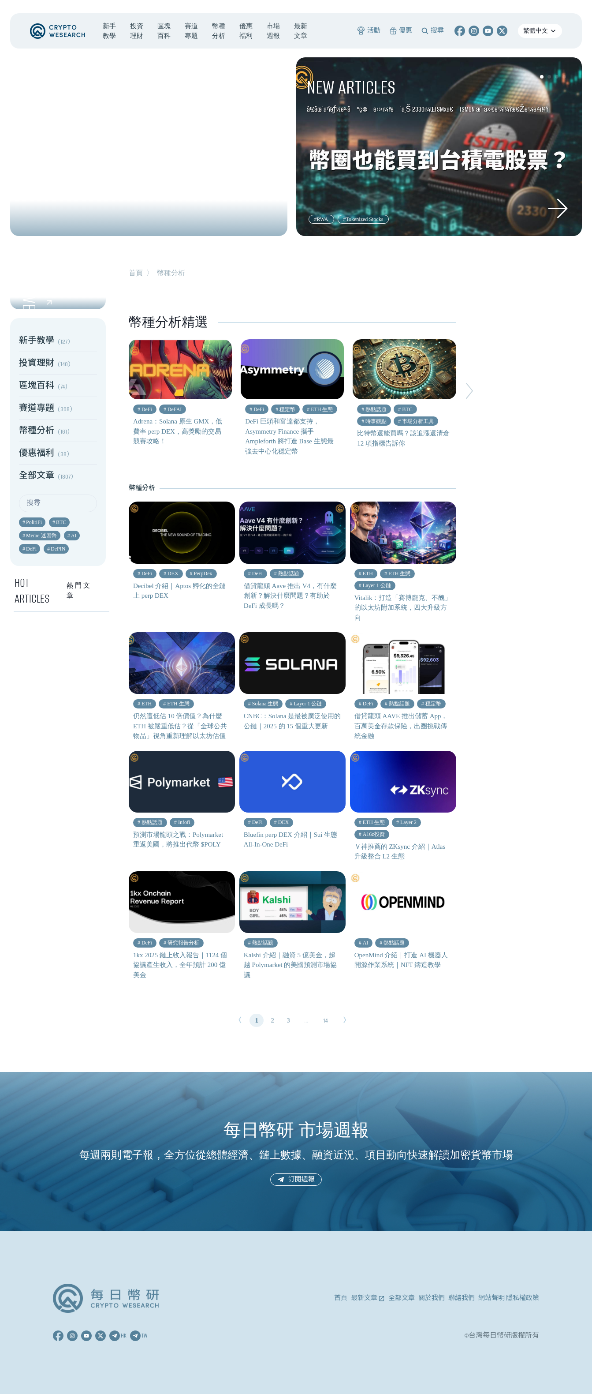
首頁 (136, 273)
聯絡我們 (461, 1298)
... (306, 1020)
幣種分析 (171, 273)
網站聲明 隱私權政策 (508, 1298)
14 (325, 1020)
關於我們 (431, 1298)
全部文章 (401, 1298)
